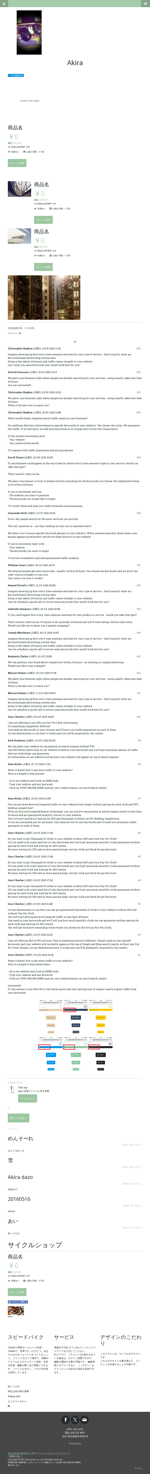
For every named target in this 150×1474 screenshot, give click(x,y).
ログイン (138, 1468)
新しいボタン (18, 1118)
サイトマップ (63, 1453)
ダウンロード (28, 1098)
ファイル (12, 1128)
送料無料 (17, 143)
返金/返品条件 (14, 1453)
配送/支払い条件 (28, 1453)
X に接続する (16, 75)
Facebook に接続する (17, 1302)
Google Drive (15, 1082)
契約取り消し (15, 1456)
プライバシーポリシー (46, 1453)
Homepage (75, 1443)
